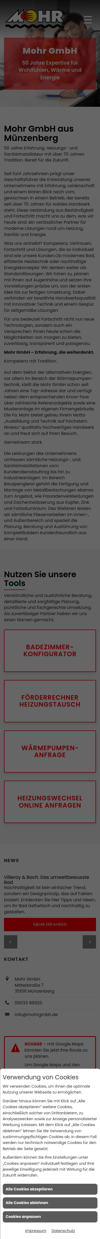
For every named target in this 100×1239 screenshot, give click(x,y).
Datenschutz (63, 1230)
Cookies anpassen (23, 1216)
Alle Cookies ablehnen (27, 1202)
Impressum (35, 1230)
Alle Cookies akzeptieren (29, 1189)
